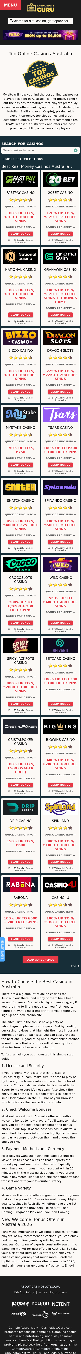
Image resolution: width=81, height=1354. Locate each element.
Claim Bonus (20, 233)
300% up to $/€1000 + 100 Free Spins (60, 845)
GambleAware (22, 1348)
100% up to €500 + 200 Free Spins (20, 920)
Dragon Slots (60, 351)
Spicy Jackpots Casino (20, 661)
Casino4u (60, 898)
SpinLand (60, 821)
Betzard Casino (60, 659)
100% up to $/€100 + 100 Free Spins (21, 217)
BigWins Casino (60, 740)
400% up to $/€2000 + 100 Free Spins (20, 687)
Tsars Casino (60, 428)
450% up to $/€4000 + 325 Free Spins (20, 525)
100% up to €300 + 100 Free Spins (60, 450)
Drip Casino (20, 821)
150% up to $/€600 (20, 843)
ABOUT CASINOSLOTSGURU (40, 1286)
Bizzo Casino (20, 351)
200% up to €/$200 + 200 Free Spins (20, 606)
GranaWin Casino (60, 270)
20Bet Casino (60, 193)
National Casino (20, 270)
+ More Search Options (22, 159)
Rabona (20, 898)
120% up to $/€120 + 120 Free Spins (60, 217)
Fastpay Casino (21, 193)
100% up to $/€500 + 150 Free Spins (60, 525)
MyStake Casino (20, 428)
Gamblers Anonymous (52, 1348)
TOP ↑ (75, 966)
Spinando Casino (60, 501)
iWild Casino (60, 578)
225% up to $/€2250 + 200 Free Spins (60, 375)
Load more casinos (40, 959)
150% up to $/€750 (20, 450)
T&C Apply (19, 240)
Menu (10, 5)
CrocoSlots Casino (20, 580)
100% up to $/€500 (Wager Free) (20, 768)
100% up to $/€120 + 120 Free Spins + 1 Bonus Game (60, 296)
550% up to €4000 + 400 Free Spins (60, 602)
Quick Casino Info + (20, 206)
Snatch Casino (20, 501)
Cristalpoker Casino (20, 742)
